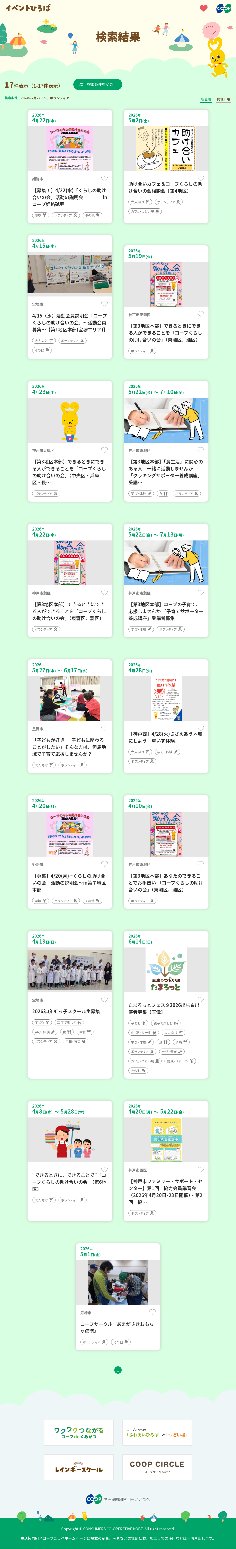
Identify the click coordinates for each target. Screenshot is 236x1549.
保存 (104, 178)
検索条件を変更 (100, 84)
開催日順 (223, 99)
